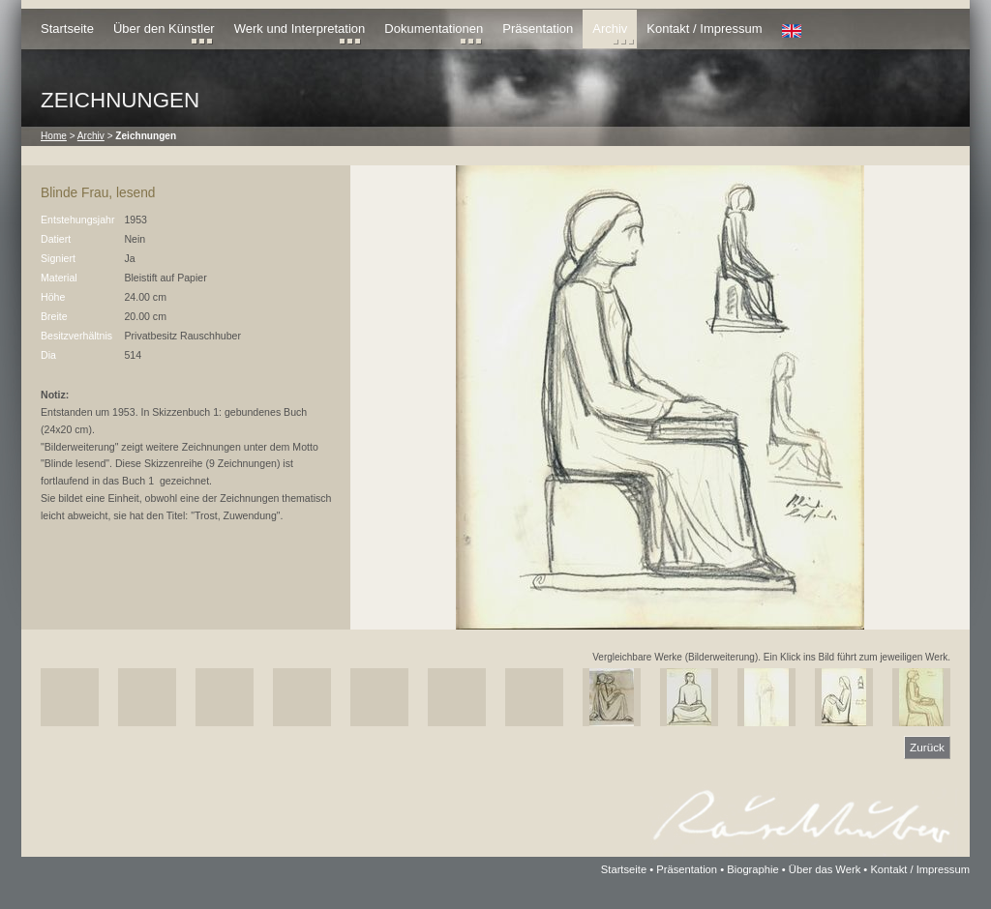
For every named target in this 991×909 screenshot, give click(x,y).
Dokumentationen (433, 28)
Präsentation (537, 28)
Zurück (927, 747)
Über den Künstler (164, 28)
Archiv (609, 28)
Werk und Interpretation (300, 28)
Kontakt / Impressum (704, 28)
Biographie (753, 869)
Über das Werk (824, 869)
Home (54, 136)
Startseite (67, 28)
